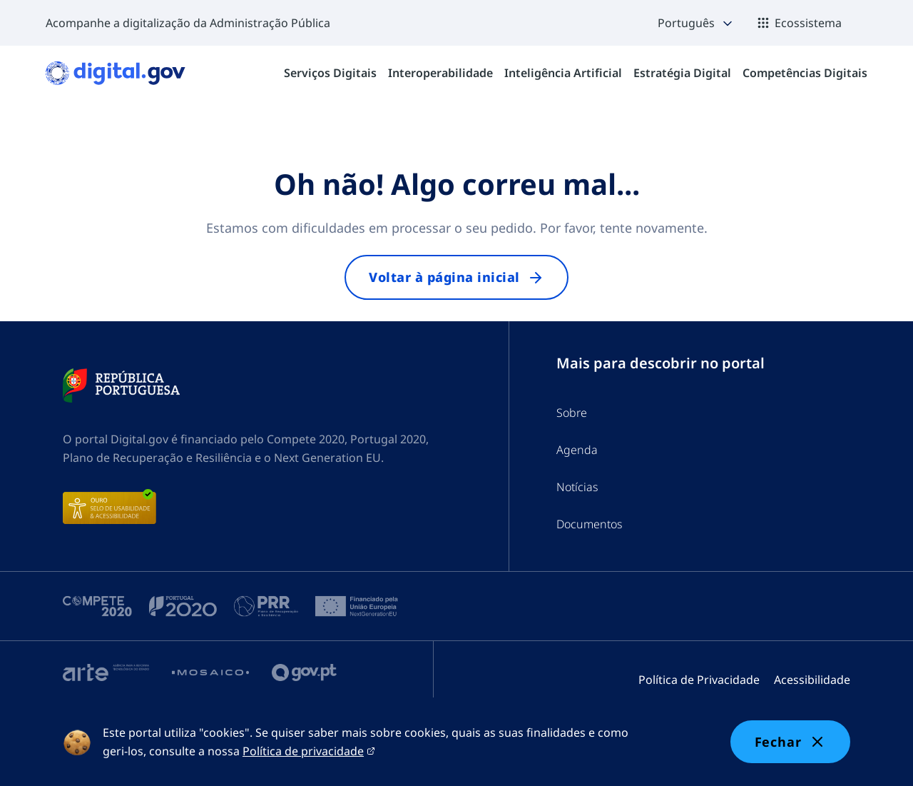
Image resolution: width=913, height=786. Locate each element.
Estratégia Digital (682, 73)
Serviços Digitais (330, 73)
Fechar (790, 741)
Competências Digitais (805, 73)
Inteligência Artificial (563, 73)
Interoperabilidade (440, 73)
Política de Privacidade (699, 679)
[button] (696, 23)
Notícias (577, 487)
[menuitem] (330, 73)
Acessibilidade (812, 679)
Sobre (571, 412)
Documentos (589, 524)
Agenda (577, 450)
